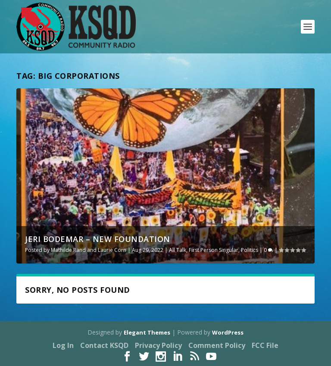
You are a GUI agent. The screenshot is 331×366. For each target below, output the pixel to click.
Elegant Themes (147, 332)
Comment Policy (216, 345)
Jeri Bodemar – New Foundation (97, 239)
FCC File (265, 345)
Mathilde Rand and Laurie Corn (88, 250)
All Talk (177, 250)
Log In (63, 345)
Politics (249, 250)
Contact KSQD (104, 345)
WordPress (228, 332)
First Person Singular (213, 250)
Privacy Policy (158, 345)
